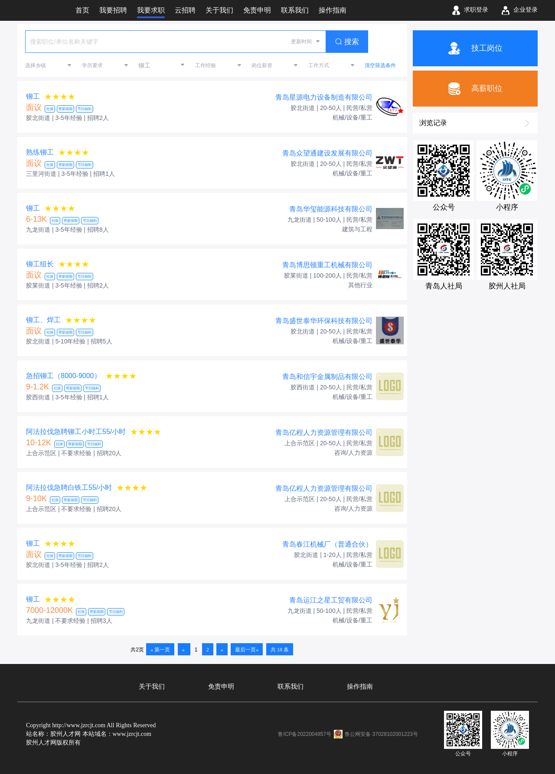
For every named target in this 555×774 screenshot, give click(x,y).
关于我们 (152, 686)
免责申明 (221, 686)
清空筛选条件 (380, 65)
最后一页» (246, 650)
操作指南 (360, 686)
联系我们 (291, 686)
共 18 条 (280, 650)
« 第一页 (160, 650)
